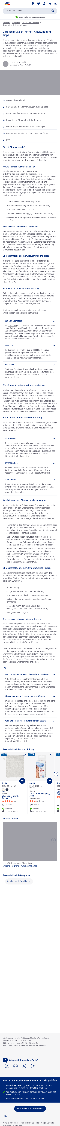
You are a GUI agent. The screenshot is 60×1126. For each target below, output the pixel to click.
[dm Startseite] (7, 3)
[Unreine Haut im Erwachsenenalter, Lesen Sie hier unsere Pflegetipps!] (30, 846)
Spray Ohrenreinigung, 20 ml (39, 795)
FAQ (8, 140)
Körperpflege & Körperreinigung (14, 25)
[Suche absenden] (52, 11)
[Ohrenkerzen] (30, 438)
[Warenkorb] (50, 3)
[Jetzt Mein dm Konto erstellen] (30, 1109)
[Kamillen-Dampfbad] (30, 321)
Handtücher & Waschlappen (19, 881)
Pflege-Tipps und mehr (30, 23)
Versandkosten (43, 1038)
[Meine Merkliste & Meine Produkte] (38, 3)
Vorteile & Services (11, 1123)
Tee (43, 328)
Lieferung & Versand (45, 1123)
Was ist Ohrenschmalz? (16, 100)
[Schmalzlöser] (30, 479)
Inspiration (16, 23)
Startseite (6, 23)
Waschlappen (8, 274)
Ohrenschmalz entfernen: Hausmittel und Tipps (27, 107)
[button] (55, 3)
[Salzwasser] (30, 345)
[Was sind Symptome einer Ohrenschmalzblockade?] (30, 674)
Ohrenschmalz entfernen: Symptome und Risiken (27, 133)
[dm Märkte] (32, 3)
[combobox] (30, 11)
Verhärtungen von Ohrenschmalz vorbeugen (25, 127)
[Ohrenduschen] (30, 463)
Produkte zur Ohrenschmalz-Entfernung (23, 120)
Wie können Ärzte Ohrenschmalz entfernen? (25, 114)
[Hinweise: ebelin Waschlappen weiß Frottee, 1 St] (7, 804)
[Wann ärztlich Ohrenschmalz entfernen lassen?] (30, 721)
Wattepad (40, 274)
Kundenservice (27, 1123)
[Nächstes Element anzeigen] (56, 774)
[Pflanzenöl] (30, 365)
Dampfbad (12, 326)
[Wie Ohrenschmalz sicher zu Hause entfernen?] (30, 696)
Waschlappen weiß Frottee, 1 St (10, 797)
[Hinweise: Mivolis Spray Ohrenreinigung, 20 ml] (34, 804)
